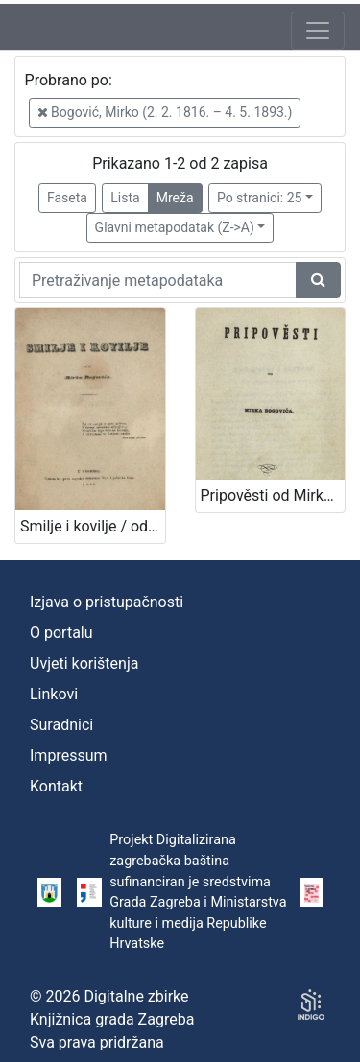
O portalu (61, 633)
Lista (124, 197)
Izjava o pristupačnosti (106, 602)
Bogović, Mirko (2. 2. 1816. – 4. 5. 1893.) (165, 112)
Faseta (67, 197)
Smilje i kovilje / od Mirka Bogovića (92, 526)
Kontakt (56, 786)
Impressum (69, 755)
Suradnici (61, 725)
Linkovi (54, 694)
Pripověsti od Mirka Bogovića (273, 495)
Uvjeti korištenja (84, 663)
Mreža (175, 197)
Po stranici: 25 (259, 197)
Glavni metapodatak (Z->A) (174, 227)
